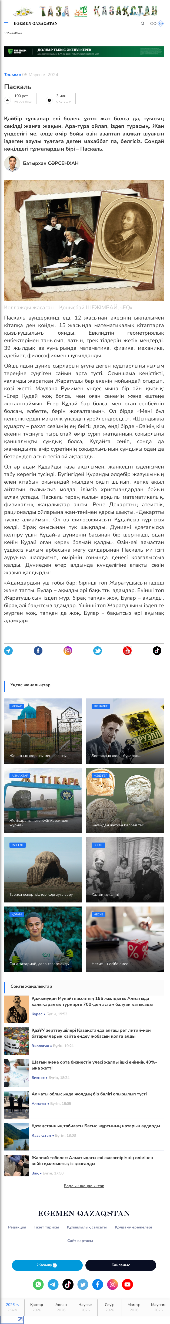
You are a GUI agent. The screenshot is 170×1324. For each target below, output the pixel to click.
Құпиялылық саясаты (87, 1227)
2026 (12, 1307)
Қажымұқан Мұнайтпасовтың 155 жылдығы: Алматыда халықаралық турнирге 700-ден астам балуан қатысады (92, 1001)
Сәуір (109, 1307)
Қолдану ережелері (133, 1227)
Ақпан (61, 1307)
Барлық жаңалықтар (84, 1186)
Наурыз (85, 1307)
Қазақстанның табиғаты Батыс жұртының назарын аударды (96, 1126)
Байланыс (121, 1265)
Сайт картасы (80, 1240)
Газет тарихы (46, 1227)
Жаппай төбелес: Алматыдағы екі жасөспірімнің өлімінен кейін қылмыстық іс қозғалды (92, 1161)
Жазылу (47, 1265)
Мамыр (134, 1307)
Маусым (158, 1307)
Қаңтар (36, 1307)
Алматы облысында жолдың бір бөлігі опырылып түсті (89, 1094)
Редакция (17, 1227)
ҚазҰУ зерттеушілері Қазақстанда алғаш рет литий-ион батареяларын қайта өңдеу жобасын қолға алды (91, 1033)
